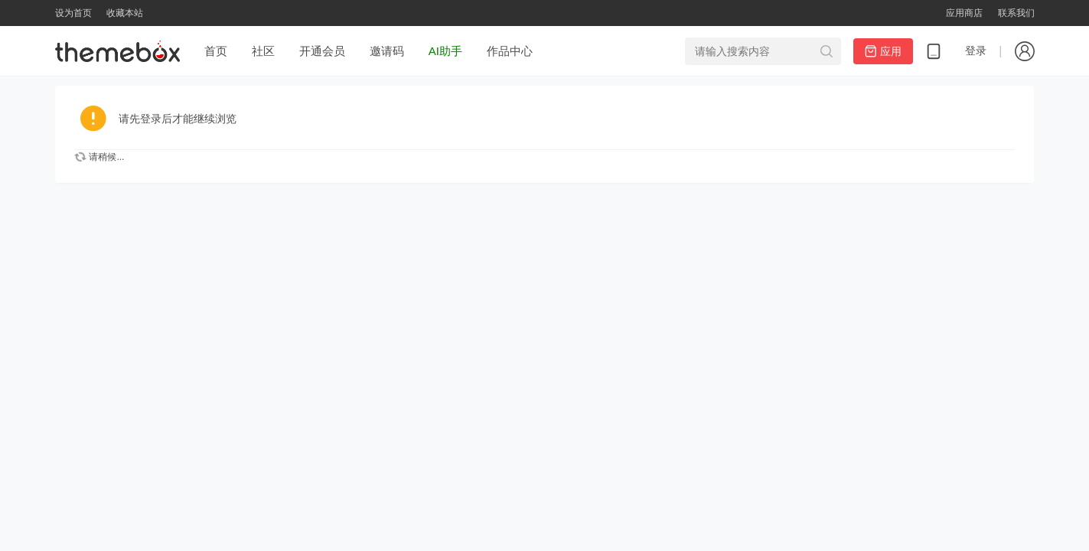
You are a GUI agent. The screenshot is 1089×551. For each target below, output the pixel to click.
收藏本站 (124, 13)
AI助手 (445, 50)
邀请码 (387, 50)
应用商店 (964, 13)
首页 (215, 50)
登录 (975, 50)
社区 (263, 50)
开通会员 (322, 50)
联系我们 (1016, 13)
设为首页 (73, 13)
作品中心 (510, 50)
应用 (883, 51)
